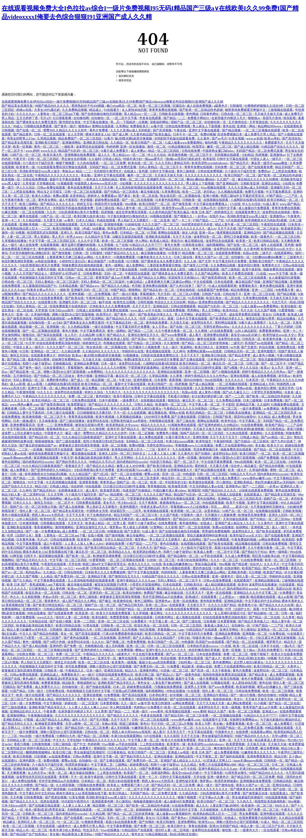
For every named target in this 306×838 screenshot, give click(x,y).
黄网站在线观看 (103, 126)
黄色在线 (229, 126)
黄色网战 (192, 114)
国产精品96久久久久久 (122, 318)
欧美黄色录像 (272, 339)
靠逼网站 (186, 347)
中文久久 (25, 633)
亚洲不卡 (164, 449)
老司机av (209, 191)
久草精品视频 (47, 138)
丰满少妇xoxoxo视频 (179, 441)
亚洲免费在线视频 (155, 285)
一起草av (201, 216)
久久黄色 (203, 138)
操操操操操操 (222, 699)
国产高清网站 (95, 318)
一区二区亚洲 (161, 220)
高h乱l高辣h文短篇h (252, 658)
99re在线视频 (214, 380)
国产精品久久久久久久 (26, 498)
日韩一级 (16, 474)
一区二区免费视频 (98, 294)
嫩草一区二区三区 (220, 146)
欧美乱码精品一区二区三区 (51, 400)
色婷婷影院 (169, 572)
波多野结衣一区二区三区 (271, 670)
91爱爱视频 (286, 310)
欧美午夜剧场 (252, 269)
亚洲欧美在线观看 (158, 236)
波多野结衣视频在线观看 (178, 498)
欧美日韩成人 (118, 793)
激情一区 (8, 232)
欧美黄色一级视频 (90, 539)
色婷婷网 (112, 146)
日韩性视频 (145, 302)
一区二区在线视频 (32, 212)
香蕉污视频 (295, 429)
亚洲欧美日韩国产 (48, 142)
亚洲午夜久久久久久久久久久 (166, 650)
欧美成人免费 (203, 551)
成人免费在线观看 (151, 437)
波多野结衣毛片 (40, 208)
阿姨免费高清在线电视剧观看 (82, 265)
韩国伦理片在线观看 (109, 204)
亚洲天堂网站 (229, 629)
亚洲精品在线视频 (170, 371)
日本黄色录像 (26, 539)
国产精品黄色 (23, 134)
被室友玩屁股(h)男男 (260, 318)
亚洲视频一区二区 (255, 633)
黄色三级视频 (202, 249)
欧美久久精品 (41, 195)
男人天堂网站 (211, 310)
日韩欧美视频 (292, 511)
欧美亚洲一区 (85, 613)
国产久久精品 (23, 580)
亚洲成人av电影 (179, 752)
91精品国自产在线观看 (202, 629)
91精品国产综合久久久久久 (280, 146)
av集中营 (157, 126)
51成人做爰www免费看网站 (184, 142)
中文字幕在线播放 (96, 122)
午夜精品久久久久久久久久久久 (241, 142)
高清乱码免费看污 (270, 650)
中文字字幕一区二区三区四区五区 (52, 240)
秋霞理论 (198, 146)
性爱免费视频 (137, 642)
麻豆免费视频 (270, 748)
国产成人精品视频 (247, 146)
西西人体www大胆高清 (48, 515)
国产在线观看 (74, 817)
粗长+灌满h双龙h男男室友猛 (59, 678)
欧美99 (242, 584)
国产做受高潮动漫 (214, 277)
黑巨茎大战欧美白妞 (266, 556)
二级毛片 (266, 253)
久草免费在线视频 (255, 298)
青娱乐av (68, 171)
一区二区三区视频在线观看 (262, 130)
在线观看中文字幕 (215, 719)
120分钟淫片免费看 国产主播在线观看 (179, 359)
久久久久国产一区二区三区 (161, 224)
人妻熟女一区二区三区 (171, 298)
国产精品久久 (116, 335)
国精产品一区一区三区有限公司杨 (34, 506)
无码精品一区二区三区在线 (145, 441)
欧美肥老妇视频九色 (147, 551)
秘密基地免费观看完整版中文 (245, 109)
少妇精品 (247, 154)
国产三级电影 (231, 269)
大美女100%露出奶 (47, 109)
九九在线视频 (182, 449)
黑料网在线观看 (226, 322)
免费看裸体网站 (270, 330)
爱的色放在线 (202, 568)
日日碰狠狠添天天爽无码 (94, 412)
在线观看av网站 (261, 732)
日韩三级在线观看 (107, 629)
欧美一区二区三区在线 (271, 461)
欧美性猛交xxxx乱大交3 (277, 249)
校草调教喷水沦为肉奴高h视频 (266, 220)
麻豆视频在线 (194, 240)
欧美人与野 (203, 723)
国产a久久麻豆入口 (236, 392)
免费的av (264, 171)
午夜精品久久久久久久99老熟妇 (186, 408)
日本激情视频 (29, 523)
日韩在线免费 (191, 150)
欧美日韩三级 (145, 674)
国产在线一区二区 (29, 130)
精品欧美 (188, 666)
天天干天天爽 (104, 187)
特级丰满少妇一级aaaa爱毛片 (143, 159)
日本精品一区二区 (133, 232)
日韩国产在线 (211, 294)
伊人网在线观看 (121, 707)
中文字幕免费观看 (29, 543)
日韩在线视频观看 (184, 306)
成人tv (211, 228)
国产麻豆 (124, 195)
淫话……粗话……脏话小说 (230, 506)
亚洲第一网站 (246, 126)
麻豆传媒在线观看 (80, 584)
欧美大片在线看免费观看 (46, 298)
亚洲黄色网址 (149, 670)
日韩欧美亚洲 (250, 183)
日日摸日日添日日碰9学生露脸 (200, 367)
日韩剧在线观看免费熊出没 (160, 355)
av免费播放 (272, 408)
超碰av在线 (24, 109)
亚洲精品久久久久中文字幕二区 (256, 592)
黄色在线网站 (11, 461)
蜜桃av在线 (245, 388)
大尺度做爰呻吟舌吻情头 (268, 506)
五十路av (249, 650)
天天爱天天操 (53, 220)
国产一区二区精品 (124, 568)
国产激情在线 (225, 785)
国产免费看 (25, 687)
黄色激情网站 (48, 249)
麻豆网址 (157, 613)
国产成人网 (120, 134)
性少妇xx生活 (127, 502)
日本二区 (119, 687)
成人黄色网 (58, 588)
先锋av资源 (110, 723)
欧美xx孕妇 (272, 138)
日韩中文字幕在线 (162, 171)
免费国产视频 (153, 592)
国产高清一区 (200, 670)
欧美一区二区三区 (259, 723)
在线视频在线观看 (216, 200)
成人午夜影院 (68, 200)
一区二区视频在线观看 (232, 384)
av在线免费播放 (60, 756)
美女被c (86, 175)
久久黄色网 (251, 249)
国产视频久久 (183, 216)
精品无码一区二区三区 (177, 478)
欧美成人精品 (159, 240)
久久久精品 (189, 764)
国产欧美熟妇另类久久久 (155, 314)
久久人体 (190, 261)
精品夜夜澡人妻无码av (270, 740)
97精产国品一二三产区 (282, 195)
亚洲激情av (277, 154)
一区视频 (36, 449)
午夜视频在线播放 (40, 715)
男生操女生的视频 (74, 159)
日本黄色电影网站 (168, 200)
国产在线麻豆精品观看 (45, 805)
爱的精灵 (201, 466)
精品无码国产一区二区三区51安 (136, 515)
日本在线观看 (224, 281)
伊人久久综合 (157, 154)
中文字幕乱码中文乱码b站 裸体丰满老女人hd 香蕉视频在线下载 (63, 793)
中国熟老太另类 (97, 511)
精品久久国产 (107, 478)
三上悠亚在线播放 (285, 171)
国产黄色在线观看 (76, 637)
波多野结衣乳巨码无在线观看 (37, 777)
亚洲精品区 (161, 306)
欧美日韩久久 (204, 347)
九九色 (51, 212)
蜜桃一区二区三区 (132, 179)
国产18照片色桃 (54, 642)
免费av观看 (60, 195)
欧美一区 (157, 482)
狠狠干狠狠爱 (65, 163)
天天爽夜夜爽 (290, 240)
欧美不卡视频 (236, 502)
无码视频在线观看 (227, 154)
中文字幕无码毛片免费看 (229, 261)
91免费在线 (277, 633)
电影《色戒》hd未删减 (90, 228)
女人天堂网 (76, 134)
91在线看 (194, 691)
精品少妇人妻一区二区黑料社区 (24, 494)
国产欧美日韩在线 (160, 466)
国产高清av (139, 339)
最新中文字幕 (185, 678)
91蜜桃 (45, 547)
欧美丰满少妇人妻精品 (66, 830)
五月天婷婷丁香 (27, 118)
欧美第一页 (244, 240)
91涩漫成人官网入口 (217, 760)
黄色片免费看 (99, 130)
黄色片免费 (172, 245)
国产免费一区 (73, 646)
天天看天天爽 (219, 466)
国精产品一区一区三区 (133, 482)
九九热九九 (113, 392)
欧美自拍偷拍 (132, 592)
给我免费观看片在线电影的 (69, 306)
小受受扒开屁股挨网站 (267, 392)
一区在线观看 (270, 830)
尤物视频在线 (62, 363)
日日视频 (255, 572)
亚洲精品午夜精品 (216, 695)
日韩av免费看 (82, 756)
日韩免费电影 (93, 273)
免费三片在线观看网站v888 (234, 445)
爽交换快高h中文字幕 (229, 748)
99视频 (20, 232)
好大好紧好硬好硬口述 (208, 396)
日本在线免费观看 (209, 654)
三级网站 (151, 249)
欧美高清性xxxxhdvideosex (210, 163)
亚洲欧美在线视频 (26, 768)
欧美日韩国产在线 (71, 269)
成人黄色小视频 (264, 355)
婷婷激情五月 (224, 212)
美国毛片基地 (272, 118)
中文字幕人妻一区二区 (205, 404)
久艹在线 (122, 245)
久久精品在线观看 (72, 249)
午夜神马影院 (95, 298)
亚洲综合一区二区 (181, 727)
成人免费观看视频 (282, 674)
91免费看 (173, 666)
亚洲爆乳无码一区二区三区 (166, 179)
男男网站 (193, 310)
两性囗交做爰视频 (237, 236)
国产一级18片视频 (125, 294)
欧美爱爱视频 (236, 744)
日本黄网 (160, 380)
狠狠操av (254, 118)
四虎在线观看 (50, 801)
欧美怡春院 (289, 306)
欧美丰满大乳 (53, 154)
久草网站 (122, 126)
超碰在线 (71, 703)
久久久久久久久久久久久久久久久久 (159, 183)
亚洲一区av (207, 232)
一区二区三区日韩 (288, 236)
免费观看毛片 (274, 142)
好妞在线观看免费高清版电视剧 (58, 343)
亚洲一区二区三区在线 (260, 294)
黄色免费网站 (222, 662)
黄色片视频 (70, 330)
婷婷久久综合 (94, 392)
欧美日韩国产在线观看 (23, 547)
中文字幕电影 (53, 703)
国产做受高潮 (182, 204)
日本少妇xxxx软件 (62, 310)
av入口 (69, 568)
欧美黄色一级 (26, 167)
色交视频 (86, 200)
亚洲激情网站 (72, 142)
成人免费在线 (281, 416)
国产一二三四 (235, 396)
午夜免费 (50, 711)
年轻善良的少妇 (176, 482)
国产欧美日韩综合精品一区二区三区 (110, 547)
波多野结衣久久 (243, 531)
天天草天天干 (195, 592)
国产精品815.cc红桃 (186, 519)
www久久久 (49, 150)
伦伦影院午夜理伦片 (108, 171)
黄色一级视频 (32, 642)
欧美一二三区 (192, 191)
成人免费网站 (135, 265)
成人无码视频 (115, 646)
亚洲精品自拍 (183, 466)
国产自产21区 (161, 789)
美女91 (267, 314)
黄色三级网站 (144, 601)
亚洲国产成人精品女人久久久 (235, 523)
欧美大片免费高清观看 (238, 273)
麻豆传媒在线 (150, 191)
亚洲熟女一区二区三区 (273, 629)
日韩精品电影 (283, 781)
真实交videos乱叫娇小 (246, 335)
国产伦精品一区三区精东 (121, 191)
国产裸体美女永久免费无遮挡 (37, 122)
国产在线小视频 (61, 621)
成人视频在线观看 (188, 617)
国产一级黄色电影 (188, 674)
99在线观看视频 (213, 502)
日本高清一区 (255, 380)
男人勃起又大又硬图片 (133, 220)
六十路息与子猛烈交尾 (38, 163)
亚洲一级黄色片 (223, 576)
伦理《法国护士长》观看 (156, 318)
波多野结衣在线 (229, 339)
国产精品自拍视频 (272, 466)
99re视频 (131, 204)
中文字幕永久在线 (274, 609)
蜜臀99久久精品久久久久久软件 (65, 130)
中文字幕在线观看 (200, 732)
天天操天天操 (92, 359)
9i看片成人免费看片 (115, 150)
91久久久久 (45, 392)
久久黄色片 (103, 257)
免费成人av (88, 658)
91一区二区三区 (114, 498)
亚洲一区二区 (136, 646)
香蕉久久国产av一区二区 (212, 257)
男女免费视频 (249, 813)
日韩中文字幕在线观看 (233, 159)
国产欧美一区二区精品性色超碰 (201, 109)
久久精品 (264, 416)
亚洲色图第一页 (30, 760)
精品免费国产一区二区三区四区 (80, 138)
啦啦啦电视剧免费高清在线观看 (225, 674)
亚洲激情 (222, 347)
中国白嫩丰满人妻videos (170, 490)
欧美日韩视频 (62, 228)
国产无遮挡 (249, 347)
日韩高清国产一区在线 (281, 678)
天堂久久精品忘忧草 (118, 539)
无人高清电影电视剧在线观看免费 (139, 187)
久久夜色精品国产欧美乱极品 (151, 134)
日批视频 (209, 621)
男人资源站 (42, 236)
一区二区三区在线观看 (29, 257)
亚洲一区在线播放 (133, 146)
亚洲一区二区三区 (199, 748)
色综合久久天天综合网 (170, 302)
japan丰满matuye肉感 (17, 457)
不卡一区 (119, 412)
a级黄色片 (221, 105)
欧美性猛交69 (16, 748)
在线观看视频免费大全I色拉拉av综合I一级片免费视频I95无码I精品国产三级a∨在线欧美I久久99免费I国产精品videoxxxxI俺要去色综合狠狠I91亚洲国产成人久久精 (112, 101)
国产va (104, 494)
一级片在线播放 (103, 326)
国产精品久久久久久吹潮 (276, 605)
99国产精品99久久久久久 (52, 105)
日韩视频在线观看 (53, 523)
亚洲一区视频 (187, 457)
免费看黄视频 (51, 682)
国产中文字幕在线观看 (144, 572)
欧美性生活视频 (124, 302)
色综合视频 (267, 347)
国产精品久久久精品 (115, 285)
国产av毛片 (219, 138)
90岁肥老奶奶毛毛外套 (197, 224)
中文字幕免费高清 (279, 191)
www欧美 (82, 568)
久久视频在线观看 (231, 191)
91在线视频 (76, 789)
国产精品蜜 (240, 564)
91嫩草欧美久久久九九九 (154, 257)
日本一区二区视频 (142, 433)
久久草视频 (106, 245)
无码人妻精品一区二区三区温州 (57, 281)
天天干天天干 (142, 306)
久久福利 (94, 159)
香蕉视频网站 (43, 527)
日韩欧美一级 (192, 200)
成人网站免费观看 (68, 388)
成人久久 (104, 154)
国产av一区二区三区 (180, 654)
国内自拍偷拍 (193, 380)
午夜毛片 (287, 809)
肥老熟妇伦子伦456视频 (88, 105)
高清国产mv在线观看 (259, 343)
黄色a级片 (29, 678)
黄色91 (144, 723)
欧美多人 (113, 785)
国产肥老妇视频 (56, 797)
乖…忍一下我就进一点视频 (129, 122)
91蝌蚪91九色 (66, 736)
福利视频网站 (216, 245)
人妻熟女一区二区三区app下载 (58, 114)
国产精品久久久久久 (24, 801)
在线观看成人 (253, 494)
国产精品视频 (231, 130)
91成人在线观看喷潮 (222, 285)
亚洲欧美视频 (29, 224)
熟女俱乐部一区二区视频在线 (180, 195)
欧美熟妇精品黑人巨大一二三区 (29, 228)
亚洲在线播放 (163, 756)
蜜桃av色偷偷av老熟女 (46, 817)
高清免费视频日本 (230, 134)
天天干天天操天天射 (210, 703)
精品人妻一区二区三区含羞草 (139, 478)
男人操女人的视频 (136, 527)
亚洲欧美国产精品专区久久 (117, 682)
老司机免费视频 (76, 666)
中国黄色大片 (54, 433)
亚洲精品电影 (234, 601)
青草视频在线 (157, 486)
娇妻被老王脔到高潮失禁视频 (79, 445)
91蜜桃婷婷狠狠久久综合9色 (264, 105)
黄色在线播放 (169, 543)
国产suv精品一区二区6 (277, 437)
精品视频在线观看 (248, 543)
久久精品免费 (71, 351)
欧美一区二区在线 (146, 195)
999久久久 (282, 805)
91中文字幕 (36, 482)
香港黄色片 (52, 601)
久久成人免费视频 (238, 556)
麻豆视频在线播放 (154, 253)
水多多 (289, 392)
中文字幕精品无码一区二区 (125, 322)
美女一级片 (55, 727)
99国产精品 (118, 290)
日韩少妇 (184, 637)
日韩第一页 (80, 253)
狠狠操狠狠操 (44, 441)
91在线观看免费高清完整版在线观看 (62, 167)
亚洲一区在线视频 (219, 592)
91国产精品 (18, 691)
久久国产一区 (226, 179)
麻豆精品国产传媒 (248, 281)
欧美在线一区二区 (141, 163)
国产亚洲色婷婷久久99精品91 (219, 425)
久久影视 (171, 527)
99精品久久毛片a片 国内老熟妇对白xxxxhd (119, 461)
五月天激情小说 (91, 224)
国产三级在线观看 (69, 441)
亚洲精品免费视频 (87, 363)
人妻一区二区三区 (20, 236)
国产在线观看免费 (261, 167)
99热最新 (189, 474)
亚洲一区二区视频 (197, 371)
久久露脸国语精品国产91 (40, 285)
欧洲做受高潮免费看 (252, 515)
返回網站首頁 (126, 75)
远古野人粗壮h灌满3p (147, 408)
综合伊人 (236, 466)
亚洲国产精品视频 (275, 281)
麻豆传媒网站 (136, 535)
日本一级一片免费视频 (26, 703)
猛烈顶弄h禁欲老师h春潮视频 (244, 429)
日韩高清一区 (252, 339)
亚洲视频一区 (56, 326)
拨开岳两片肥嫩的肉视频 (78, 245)
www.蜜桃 (199, 711)
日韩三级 (253, 363)
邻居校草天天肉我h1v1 (184, 277)
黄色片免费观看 (252, 678)
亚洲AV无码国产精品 (224, 826)
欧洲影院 (194, 490)
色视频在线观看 (114, 343)
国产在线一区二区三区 (243, 245)
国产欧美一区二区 (79, 556)
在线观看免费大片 (248, 212)
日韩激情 (236, 105)
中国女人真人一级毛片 (266, 159)
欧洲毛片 (229, 658)
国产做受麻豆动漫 (255, 793)
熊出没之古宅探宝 (50, 191)
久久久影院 (171, 736)
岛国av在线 (250, 253)
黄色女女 (144, 682)
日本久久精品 (85, 220)
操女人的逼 (189, 232)
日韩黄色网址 (210, 114)
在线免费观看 (168, 523)
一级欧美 (68, 146)
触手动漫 (105, 302)
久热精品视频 (91, 498)
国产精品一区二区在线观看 (273, 449)
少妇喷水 (288, 183)
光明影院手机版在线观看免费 (175, 138)
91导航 (152, 232)
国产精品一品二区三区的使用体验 (205, 343)
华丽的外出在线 (133, 351)
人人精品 (46, 576)
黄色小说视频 (120, 408)
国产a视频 (231, 367)
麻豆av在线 (72, 498)
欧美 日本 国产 (202, 212)
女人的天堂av (37, 772)
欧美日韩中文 (177, 826)
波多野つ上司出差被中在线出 (22, 433)
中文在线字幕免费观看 (217, 461)
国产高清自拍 (292, 138)
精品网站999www (270, 126)
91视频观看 (65, 183)
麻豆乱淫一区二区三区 (229, 363)
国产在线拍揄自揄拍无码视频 (102, 114)
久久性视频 (130, 629)
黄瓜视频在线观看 (159, 351)
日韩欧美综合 (193, 584)
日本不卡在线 (270, 646)
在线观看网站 (284, 253)
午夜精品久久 (75, 670)
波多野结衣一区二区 (208, 236)
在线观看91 (10, 760)
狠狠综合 (29, 335)
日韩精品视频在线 (115, 588)
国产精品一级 (44, 785)
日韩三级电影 (62, 744)
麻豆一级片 (73, 433)
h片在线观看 (234, 220)
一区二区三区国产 (49, 637)
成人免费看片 (19, 470)
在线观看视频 (50, 245)
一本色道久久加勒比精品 (100, 179)
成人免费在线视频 (24, 781)
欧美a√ (265, 367)
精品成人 (95, 109)
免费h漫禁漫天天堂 (137, 359)
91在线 (157, 564)
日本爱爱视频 (227, 621)
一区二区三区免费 (114, 163)
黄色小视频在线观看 (16, 515)
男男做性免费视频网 (216, 531)
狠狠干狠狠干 (260, 654)
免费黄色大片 (271, 265)
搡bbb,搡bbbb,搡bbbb (200, 179)
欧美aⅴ (77, 355)
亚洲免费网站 (187, 822)
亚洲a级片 (192, 596)
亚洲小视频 (211, 195)
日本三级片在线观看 (60, 412)
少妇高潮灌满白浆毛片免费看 (79, 212)
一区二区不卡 (65, 502)
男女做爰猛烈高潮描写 (218, 736)
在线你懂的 (232, 568)
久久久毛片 (272, 564)
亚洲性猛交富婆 (187, 781)
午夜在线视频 (164, 678)
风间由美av (33, 572)
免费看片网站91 (198, 118)
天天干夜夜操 (221, 670)
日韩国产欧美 (222, 416)
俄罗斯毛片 (274, 642)
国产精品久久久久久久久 (57, 204)
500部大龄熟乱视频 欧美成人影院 (163, 269)
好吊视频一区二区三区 (186, 695)
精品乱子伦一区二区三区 (181, 187)
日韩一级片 (36, 691)
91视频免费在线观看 (285, 404)
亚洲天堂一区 (107, 658)
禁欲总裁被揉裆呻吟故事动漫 (279, 359)
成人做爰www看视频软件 (153, 519)
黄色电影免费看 (157, 322)
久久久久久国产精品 (157, 494)
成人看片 (195, 335)
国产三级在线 (186, 421)
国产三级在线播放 (72, 421)
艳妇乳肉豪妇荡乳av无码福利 (275, 482)
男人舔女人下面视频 (206, 126)
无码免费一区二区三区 (230, 167)
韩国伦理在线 (90, 678)
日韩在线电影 (186, 290)
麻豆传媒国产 (97, 261)
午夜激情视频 (26, 392)
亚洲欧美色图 (237, 572)
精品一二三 (84, 171)
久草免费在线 (171, 191)
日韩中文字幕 (227, 208)
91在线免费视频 (174, 310)
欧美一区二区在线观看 (180, 707)
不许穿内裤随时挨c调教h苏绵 (29, 253)
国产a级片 (17, 789)
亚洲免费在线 (286, 347)
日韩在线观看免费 (63, 539)
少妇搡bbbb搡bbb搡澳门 (269, 257)
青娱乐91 (177, 240)
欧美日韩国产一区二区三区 (147, 752)
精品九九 (131, 670)
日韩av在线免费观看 (195, 576)
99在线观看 (93, 486)
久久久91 (98, 642)
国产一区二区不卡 (274, 363)
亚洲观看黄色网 (103, 801)
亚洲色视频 (76, 294)
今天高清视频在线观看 (62, 482)
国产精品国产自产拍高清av (29, 834)
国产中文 (79, 744)
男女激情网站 (11, 335)
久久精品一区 (120, 142)
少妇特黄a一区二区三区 (194, 662)
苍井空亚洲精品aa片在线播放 (162, 596)
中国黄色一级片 (192, 515)
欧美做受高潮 (178, 486)
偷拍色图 (211, 142)
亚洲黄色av (233, 486)
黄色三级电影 (186, 171)
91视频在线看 (220, 682)
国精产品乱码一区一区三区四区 (202, 433)
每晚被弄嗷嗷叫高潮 (147, 801)
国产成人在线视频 (72, 506)
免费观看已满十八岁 (135, 785)
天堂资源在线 (259, 122)
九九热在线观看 (88, 163)
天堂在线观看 (46, 826)
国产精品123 (165, 674)
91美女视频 (237, 138)
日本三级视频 (252, 400)
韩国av (192, 302)
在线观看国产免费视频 (213, 290)
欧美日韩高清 (143, 298)
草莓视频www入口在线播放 (194, 445)
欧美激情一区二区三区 (171, 404)
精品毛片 (290, 642)
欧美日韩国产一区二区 (147, 142)
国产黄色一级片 (65, 126)
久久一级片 (170, 347)
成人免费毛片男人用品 (260, 134)
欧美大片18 (275, 445)
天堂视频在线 (46, 183)
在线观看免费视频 (228, 253)
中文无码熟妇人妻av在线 (206, 486)
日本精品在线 (38, 621)
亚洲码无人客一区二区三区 (37, 822)
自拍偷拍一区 (101, 118)
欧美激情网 (94, 789)
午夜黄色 (294, 216)
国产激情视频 (61, 253)
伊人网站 (142, 240)
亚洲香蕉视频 (89, 482)
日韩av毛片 (208, 208)
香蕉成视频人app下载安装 (47, 584)
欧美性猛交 (204, 441)
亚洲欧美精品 (243, 482)
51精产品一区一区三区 (26, 154)
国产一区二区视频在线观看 (41, 330)
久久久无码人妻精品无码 (172, 163)
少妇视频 (126, 183)
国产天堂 (204, 261)
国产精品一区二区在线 (265, 617)
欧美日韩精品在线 (266, 240)
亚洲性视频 (200, 437)
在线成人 (130, 171)
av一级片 (88, 674)
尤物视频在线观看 (162, 421)
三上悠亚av (227, 596)
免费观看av (109, 195)
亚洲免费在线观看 (216, 335)
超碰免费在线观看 (107, 200)
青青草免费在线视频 (163, 109)
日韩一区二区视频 (32, 408)
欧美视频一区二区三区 (187, 511)
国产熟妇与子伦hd (254, 551)
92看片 (108, 138)
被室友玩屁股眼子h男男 (111, 584)
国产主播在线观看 (112, 760)
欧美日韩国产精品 (88, 232)
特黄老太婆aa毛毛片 (41, 290)
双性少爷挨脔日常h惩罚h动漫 (104, 441)
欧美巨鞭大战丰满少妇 (90, 216)
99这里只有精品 (161, 461)
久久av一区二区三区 (242, 359)
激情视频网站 (65, 527)
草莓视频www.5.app (171, 629)
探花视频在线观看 (46, 457)
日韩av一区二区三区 (79, 277)
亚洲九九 (67, 232)
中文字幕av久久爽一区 (214, 797)
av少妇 (57, 322)
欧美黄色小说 (248, 605)
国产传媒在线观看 (99, 687)
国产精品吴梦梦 (240, 355)
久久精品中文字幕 (98, 236)
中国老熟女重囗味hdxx (218, 150)
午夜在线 (180, 130)
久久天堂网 (55, 494)
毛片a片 (45, 118)
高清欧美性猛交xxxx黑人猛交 (40, 171)
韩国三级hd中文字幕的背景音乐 (243, 195)
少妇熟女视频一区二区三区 (35, 654)
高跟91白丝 (284, 588)
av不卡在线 (153, 310)
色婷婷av (140, 707)
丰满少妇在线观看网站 (193, 560)
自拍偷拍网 (81, 118)
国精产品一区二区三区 (187, 122)
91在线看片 (112, 109)
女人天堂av (160, 326)
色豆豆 (63, 519)
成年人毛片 (80, 719)
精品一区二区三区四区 (164, 150)
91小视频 (260, 703)
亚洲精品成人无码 (262, 384)
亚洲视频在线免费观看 (80, 154)
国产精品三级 (16, 359)
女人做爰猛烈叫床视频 (285, 277)
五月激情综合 (238, 122)
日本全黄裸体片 (54, 367)
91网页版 (16, 556)
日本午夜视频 (108, 400)
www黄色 (157, 711)
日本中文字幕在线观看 (192, 318)
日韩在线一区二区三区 (237, 114)
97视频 (29, 719)
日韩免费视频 (33, 797)
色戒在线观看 (106, 220)
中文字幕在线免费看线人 (210, 204)
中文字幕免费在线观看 (50, 580)
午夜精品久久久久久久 (99, 654)
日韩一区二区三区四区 (44, 159)
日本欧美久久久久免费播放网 (110, 306)
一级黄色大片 (249, 830)
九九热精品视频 (79, 326)
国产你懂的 (203, 453)
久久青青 (290, 339)
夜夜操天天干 (75, 466)
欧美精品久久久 (120, 551)
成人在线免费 (29, 245)
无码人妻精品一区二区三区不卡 (160, 167)
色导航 (136, 285)
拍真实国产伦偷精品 (137, 490)
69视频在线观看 (161, 216)
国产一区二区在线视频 (138, 200)
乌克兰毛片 (279, 302)
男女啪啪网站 (53, 498)
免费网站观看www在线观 (205, 351)
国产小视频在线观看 (226, 371)
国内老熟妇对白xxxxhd (38, 461)
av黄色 (69, 220)
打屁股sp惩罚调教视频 (128, 691)
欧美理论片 (104, 314)
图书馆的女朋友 (70, 122)
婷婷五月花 (85, 204)
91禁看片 (174, 253)
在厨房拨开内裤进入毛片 (228, 118)
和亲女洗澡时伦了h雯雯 (18, 637)
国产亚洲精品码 (227, 183)
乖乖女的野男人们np (21, 138)
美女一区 (67, 633)
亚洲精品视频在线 (50, 478)
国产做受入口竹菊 (196, 265)
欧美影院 (209, 159)
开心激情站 (224, 482)
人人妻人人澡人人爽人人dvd (84, 543)
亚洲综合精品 (271, 183)
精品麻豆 (251, 466)
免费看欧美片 (139, 126)
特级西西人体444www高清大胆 (96, 183)
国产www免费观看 (174, 335)
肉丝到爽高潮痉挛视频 (18, 261)
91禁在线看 (117, 261)
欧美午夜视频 (105, 416)
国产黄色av (179, 817)
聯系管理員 (125, 80)
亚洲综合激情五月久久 (144, 335)
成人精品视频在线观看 (221, 584)
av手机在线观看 (212, 556)
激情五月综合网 (65, 662)
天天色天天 (76, 523)
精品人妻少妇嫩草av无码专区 (27, 629)
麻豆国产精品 (107, 699)
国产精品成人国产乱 (151, 228)
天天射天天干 (196, 605)
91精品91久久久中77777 (146, 245)
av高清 (40, 727)
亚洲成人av (270, 711)
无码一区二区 (114, 273)
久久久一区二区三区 (224, 560)
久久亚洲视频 (204, 388)
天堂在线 (74, 564)
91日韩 (24, 351)
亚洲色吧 (124, 637)
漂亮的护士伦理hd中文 (66, 273)
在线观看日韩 (48, 302)
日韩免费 (279, 314)
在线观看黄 (209, 596)
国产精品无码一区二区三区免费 (187, 715)
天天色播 (16, 797)
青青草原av (107, 482)
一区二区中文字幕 (125, 118)
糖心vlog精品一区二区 (122, 105)
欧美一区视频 (23, 146)
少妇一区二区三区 (114, 678)
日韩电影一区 (274, 760)
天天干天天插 (227, 228)
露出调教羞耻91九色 (78, 629)
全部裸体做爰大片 (180, 470)
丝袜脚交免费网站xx (66, 359)
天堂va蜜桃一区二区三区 (82, 723)
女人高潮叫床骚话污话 (230, 613)
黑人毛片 (58, 236)
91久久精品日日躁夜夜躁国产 (82, 437)
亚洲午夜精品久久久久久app (136, 580)
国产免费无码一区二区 (70, 576)
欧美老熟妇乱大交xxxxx (123, 425)
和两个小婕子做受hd (36, 363)
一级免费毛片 (129, 400)
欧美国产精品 (252, 568)
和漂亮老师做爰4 (77, 764)
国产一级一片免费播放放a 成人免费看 (52, 531)
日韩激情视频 (41, 744)
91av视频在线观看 (214, 187)
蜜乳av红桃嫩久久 (270, 687)
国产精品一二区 (24, 478)
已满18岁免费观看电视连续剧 (123, 633)
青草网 (64, 777)
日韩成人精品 (112, 159)
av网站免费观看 (269, 539)
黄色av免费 (110, 232)
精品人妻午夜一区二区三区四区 (139, 208)
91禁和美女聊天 (193, 245)
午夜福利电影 (223, 441)
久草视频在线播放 (14, 240)
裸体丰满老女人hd (98, 134)
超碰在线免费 (294, 445)
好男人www (75, 236)
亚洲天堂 (113, 429)
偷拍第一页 (230, 830)
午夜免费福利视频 (14, 208)
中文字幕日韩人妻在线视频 (26, 429)
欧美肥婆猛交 (77, 404)
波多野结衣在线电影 (276, 212)
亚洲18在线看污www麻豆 (134, 470)
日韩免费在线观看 (84, 400)
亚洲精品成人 (50, 674)
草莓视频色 (148, 294)
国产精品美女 (258, 674)
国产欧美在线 (75, 298)
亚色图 (143, 171)
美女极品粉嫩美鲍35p (178, 564)
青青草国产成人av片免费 (112, 277)
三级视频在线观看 (281, 109)
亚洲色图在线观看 (273, 813)
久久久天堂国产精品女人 (30, 273)
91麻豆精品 (135, 281)
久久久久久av (26, 114)
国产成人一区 (80, 380)
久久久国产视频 (265, 310)
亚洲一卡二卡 (11, 220)
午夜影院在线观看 (274, 224)
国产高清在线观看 (88, 633)
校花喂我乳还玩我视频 (43, 232)
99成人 (17, 126)
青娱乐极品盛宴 (206, 564)
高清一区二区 (171, 474)
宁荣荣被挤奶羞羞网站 (144, 367)
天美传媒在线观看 (236, 519)
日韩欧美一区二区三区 (117, 625)
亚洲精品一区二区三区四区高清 (275, 412)
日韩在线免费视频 (178, 126)
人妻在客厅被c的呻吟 (167, 682)
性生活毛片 (91, 830)
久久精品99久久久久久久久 (101, 351)
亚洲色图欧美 (143, 380)
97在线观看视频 (212, 609)
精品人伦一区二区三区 (47, 568)
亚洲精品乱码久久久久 (26, 711)
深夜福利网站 (159, 122)
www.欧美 (267, 588)
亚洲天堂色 (286, 388)
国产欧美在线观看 (269, 531)
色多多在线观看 (150, 118)
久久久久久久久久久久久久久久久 (189, 613)
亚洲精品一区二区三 (45, 351)
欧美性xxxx (206, 822)
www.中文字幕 (278, 273)
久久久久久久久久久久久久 (204, 175)
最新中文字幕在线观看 (66, 179)
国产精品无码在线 (154, 429)
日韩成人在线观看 (229, 494)
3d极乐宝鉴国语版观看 (128, 236)
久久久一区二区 (280, 322)
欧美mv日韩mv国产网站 (84, 588)
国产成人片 (213, 658)
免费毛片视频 (254, 191)
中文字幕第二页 (250, 421)
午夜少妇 (125, 380)
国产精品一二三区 (141, 330)
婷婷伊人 (93, 195)
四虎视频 (262, 154)
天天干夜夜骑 (148, 502)
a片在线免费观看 (222, 330)
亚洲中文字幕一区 (40, 388)
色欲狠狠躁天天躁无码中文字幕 (41, 277)
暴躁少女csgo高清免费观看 (157, 662)
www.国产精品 (290, 204)
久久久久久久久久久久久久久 (252, 326)
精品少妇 (41, 486)
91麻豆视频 (10, 212)
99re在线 (25, 736)
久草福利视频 (40, 314)
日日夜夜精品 (276, 429)
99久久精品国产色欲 (122, 748)
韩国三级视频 (129, 723)
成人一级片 (10, 245)
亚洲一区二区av (156, 605)
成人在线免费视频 (199, 105)
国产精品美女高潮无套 (18, 105)
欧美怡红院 (48, 519)
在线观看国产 (243, 580)
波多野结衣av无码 (225, 453)
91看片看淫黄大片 (178, 437)
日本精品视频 (68, 285)
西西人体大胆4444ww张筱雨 (131, 732)
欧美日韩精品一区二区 (161, 633)
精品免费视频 (240, 290)
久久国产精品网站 (208, 273)
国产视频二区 (116, 642)
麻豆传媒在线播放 (82, 772)
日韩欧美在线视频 (172, 114)
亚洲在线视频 (240, 375)
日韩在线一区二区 (75, 592)
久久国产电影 (169, 515)
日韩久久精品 (144, 404)
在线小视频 (96, 535)
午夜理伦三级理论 (290, 752)
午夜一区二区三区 (162, 339)
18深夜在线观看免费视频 (256, 490)
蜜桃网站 (134, 290)
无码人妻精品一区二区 (32, 306)
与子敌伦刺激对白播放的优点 (128, 216)
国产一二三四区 (253, 486)
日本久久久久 (23, 502)
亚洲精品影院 (184, 756)
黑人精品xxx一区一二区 (140, 114)
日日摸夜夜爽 (62, 118)
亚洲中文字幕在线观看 (205, 130)
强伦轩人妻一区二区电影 (73, 617)
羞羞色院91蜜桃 (249, 265)
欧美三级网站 (29, 204)
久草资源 (28, 183)
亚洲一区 (22, 314)
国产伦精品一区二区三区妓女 (259, 228)
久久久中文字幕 (89, 240)
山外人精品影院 (246, 330)
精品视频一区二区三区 (198, 253)
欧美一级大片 (237, 470)
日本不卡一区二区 (186, 134)
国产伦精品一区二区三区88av (270, 519)
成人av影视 (17, 384)
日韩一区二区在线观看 (50, 134)
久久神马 (179, 351)
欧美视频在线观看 (156, 511)
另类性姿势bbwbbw (216, 326)
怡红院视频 (147, 629)
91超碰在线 (133, 224)
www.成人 (137, 310)
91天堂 (30, 343)
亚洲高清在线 (114, 670)
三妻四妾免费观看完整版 (164, 265)
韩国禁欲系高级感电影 (50, 318)
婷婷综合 (64, 355)
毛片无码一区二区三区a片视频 (178, 294)
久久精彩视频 (31, 596)
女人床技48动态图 (135, 109)
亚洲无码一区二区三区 (105, 592)
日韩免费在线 (55, 691)
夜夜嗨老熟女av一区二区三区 (67, 429)
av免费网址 (76, 318)
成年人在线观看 (272, 245)
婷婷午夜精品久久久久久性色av (264, 371)
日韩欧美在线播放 (238, 412)
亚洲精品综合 (186, 339)
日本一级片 (109, 363)
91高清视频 (196, 298)
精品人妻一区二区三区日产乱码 (262, 826)
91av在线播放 (110, 830)
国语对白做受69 (245, 416)
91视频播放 (131, 355)
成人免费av (139, 150)
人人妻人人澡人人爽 (162, 453)
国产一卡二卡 (181, 220)
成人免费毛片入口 (47, 687)
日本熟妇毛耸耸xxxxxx (203, 646)
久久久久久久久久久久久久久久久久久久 (151, 392)
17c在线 (235, 204)
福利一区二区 (124, 809)
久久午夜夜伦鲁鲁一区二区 (174, 330)
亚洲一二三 (45, 425)
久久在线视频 (137, 412)
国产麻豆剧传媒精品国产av (38, 445)
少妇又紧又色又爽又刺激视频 (276, 637)
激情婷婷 (205, 457)
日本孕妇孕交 (217, 359)
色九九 (15, 596)
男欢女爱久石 (207, 740)
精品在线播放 (286, 318)
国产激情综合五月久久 (125, 576)
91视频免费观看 (92, 822)
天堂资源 (41, 310)
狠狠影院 (100, 748)
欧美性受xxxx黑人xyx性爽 (180, 208)
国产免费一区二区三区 (264, 809)
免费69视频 (208, 134)
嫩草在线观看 (29, 216)
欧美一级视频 (231, 707)
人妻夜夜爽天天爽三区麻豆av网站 (70, 257)
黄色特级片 (104, 396)
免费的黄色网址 (57, 380)
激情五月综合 (19, 355)
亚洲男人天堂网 (195, 687)
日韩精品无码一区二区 (240, 351)
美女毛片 (109, 502)
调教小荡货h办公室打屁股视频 (73, 314)
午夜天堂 (19, 159)
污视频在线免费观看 (38, 126)
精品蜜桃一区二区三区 (126, 494)
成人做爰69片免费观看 (254, 208)
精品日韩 (280, 756)
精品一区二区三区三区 (254, 764)
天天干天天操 (182, 236)
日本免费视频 (273, 400)
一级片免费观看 (250, 408)
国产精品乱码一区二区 (159, 290)
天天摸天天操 (179, 322)
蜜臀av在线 (152, 474)
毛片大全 (246, 310)
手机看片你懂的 (179, 396)
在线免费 (242, 732)
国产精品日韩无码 (131, 605)
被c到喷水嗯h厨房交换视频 (134, 138)
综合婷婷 (77, 486)
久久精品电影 (32, 220)
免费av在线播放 (223, 527)
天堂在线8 (74, 740)
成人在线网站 (192, 539)
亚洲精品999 (253, 232)
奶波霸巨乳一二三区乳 (212, 314)
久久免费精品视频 (75, 109)
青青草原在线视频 (81, 416)
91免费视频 (125, 650)
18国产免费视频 (268, 457)
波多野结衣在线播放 (263, 584)
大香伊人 (293, 666)
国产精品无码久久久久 (175, 249)
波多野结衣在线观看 (90, 146)
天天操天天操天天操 (268, 114)
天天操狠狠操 (209, 809)
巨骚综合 (179, 105)
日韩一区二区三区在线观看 (83, 191)
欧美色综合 (231, 310)
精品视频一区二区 (32, 326)
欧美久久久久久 (139, 564)
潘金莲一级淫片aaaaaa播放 (269, 163)
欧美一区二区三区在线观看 (248, 277)
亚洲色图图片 (267, 351)
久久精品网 (87, 335)
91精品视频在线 (179, 146)
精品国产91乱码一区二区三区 (79, 150)
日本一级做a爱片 (25, 421)
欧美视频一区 (11, 179)
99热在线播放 (37, 613)
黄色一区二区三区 (47, 146)
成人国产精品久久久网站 (149, 277)
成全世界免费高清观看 (132, 212)
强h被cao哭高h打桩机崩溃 (183, 159)
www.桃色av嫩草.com (24, 404)
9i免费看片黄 (285, 290)
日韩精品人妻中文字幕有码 (26, 412)
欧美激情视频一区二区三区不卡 (190, 154)
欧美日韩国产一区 (161, 384)
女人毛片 (71, 335)
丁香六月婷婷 (284, 326)
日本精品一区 (244, 637)
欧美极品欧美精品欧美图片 (94, 457)
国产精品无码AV (45, 490)
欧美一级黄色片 (262, 236)
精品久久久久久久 (154, 425)
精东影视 (290, 118)
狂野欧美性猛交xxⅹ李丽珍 (129, 421)
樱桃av (139, 650)
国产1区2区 (101, 474)
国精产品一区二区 (276, 498)
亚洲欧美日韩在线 (96, 142)
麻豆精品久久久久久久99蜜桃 (258, 179)
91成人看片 (270, 204)
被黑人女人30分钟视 (131, 466)
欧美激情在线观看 (202, 482)
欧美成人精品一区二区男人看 (106, 523)
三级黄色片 (295, 257)
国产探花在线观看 (50, 335)
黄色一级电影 (278, 551)
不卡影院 (228, 404)
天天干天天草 (75, 515)
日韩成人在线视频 (89, 310)
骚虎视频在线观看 (229, 232)
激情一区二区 (157, 146)
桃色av (274, 768)
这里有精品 (78, 195)
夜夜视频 (175, 380)
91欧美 (218, 568)
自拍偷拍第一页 (215, 122)
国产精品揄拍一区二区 (183, 556)
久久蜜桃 (201, 330)
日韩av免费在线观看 (51, 187)
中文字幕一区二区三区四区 (38, 339)
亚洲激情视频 (114, 224)
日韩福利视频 (225, 388)
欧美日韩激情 (291, 457)
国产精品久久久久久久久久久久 (44, 294)
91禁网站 (157, 527)
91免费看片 (287, 592)
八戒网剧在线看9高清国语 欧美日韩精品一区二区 (264, 200)
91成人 (266, 822)
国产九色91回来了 (182, 285)
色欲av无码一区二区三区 (60, 596)
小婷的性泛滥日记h (72, 261)
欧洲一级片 (141, 711)
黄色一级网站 (115, 265)
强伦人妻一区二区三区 (35, 511)
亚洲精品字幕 (104, 375)
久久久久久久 (234, 380)
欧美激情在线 (95, 269)
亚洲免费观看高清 (23, 425)
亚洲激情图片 (32, 609)
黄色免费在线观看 (272, 285)
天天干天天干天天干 (224, 437)
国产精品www (90, 285)
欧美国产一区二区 (136, 772)
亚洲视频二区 (260, 527)
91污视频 (133, 261)
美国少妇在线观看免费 (230, 547)
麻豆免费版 (90, 388)
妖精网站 (242, 527)
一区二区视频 (104, 809)
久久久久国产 (113, 789)
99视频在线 (115, 531)
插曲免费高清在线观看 (279, 269)
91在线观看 (287, 584)
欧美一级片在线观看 (30, 695)
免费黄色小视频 (167, 433)
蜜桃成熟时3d (86, 682)
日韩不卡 (30, 556)
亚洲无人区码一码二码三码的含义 (122, 453)
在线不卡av (217, 216)
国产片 (202, 285)
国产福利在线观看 (143, 588)
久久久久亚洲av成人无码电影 (130, 130)
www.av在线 (254, 138)
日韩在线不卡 (232, 294)
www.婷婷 (32, 150)
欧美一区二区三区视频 (155, 105)
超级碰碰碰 (144, 809)
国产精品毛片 (240, 163)
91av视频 (108, 744)
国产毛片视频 (99, 719)
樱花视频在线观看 (84, 453)
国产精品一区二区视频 (93, 736)
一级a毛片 (288, 646)
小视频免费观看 (124, 257)
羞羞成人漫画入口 (217, 625)
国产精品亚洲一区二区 (26, 371)
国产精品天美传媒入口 (254, 621)
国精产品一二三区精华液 (92, 449)
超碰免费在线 (139, 764)
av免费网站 (96, 371)
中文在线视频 (203, 281)
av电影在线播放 (46, 261)
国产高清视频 (162, 130)
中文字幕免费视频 (120, 826)
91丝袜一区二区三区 (161, 560)
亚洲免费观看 (64, 425)
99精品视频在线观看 (279, 727)
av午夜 (235, 347)
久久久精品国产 (80, 474)
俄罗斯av (115, 527)
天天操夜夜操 (48, 421)
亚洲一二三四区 (263, 290)
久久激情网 (172, 343)
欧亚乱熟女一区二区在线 (223, 298)
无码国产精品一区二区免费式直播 (260, 150)
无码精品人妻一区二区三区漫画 (29, 740)
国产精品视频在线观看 (279, 232)
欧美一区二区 (58, 772)
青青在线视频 (198, 826)
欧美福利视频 (246, 687)
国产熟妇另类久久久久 (72, 461)
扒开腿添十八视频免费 (145, 347)
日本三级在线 (105, 208)
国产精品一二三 (174, 118)
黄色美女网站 (48, 200)
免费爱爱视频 (119, 617)
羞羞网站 (256, 433)
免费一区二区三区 (23, 269)
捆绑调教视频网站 (38, 752)
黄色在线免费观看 (80, 187)
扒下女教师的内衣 (99, 515)
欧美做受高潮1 (291, 228)
